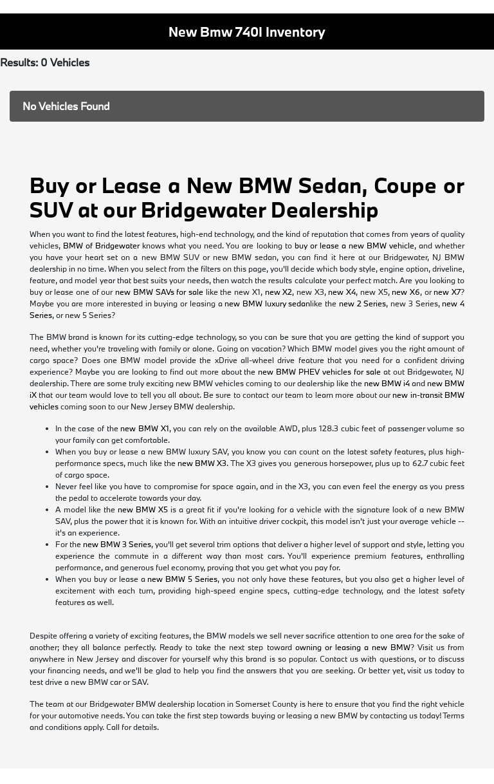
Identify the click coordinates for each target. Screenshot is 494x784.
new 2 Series (362, 303)
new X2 (279, 291)
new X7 (447, 291)
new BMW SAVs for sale (159, 291)
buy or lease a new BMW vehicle (354, 245)
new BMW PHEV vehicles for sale (319, 371)
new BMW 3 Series (117, 544)
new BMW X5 (143, 509)
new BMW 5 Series (182, 579)
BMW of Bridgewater (101, 245)
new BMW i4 (387, 383)
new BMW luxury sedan (267, 303)
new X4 (342, 291)
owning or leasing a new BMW (352, 647)
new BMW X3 (202, 463)
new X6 (406, 291)
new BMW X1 (144, 428)
